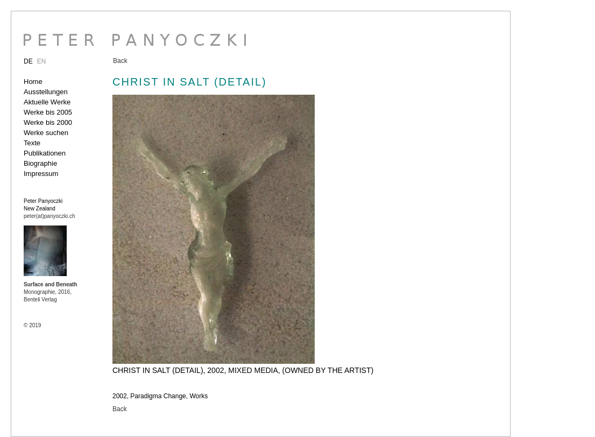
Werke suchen (46, 133)
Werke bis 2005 (48, 112)
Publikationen (45, 153)
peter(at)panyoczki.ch (49, 216)
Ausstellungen (46, 92)
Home (33, 81)
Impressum (41, 174)
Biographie (40, 163)
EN (41, 61)
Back (120, 61)
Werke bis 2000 (48, 122)
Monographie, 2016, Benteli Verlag (50, 291)
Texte (32, 143)
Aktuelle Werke (47, 102)
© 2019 (32, 325)
